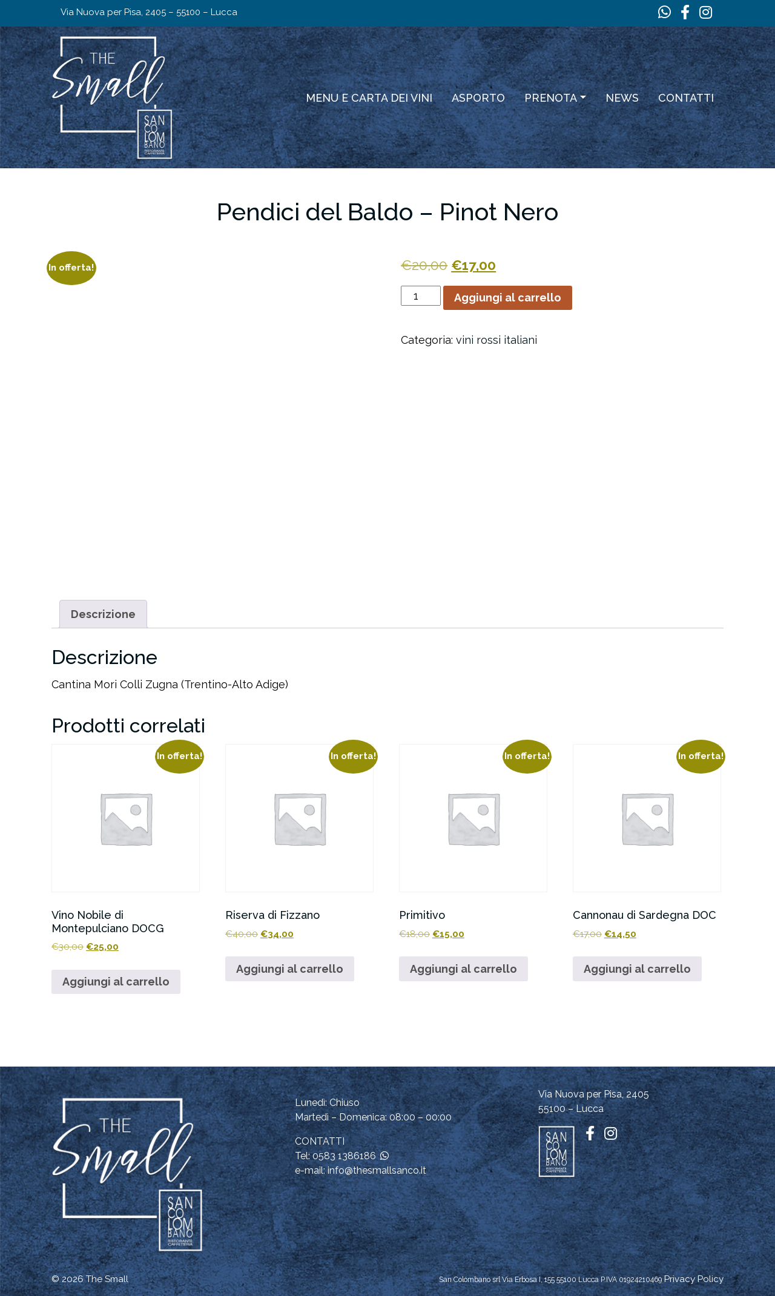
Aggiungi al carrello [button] (116, 981)
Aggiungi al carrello (507, 297)
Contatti (686, 97)
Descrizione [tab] (103, 614)
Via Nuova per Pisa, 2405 (593, 1094)
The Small (107, 1279)
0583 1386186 (344, 1156)
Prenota (550, 97)
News (622, 97)
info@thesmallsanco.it (377, 1170)
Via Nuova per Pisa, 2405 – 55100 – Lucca (149, 12)
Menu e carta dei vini (369, 97)
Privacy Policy (694, 1279)
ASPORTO (478, 97)
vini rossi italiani (496, 340)
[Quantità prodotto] (420, 296)
